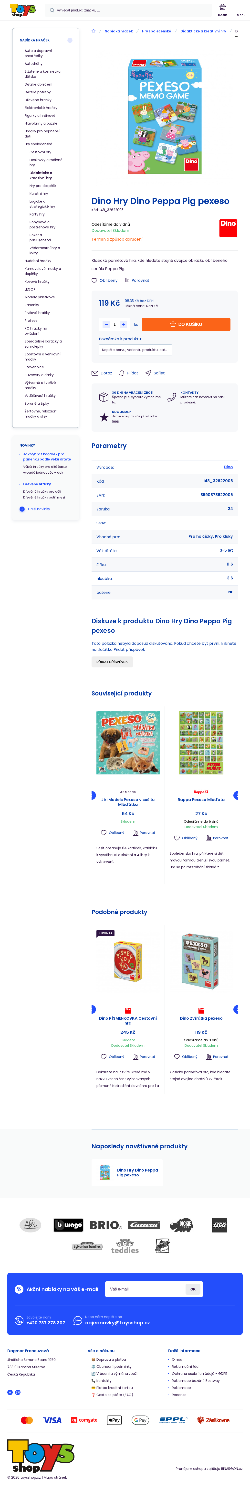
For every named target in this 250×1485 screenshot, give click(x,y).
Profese (31, 320)
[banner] (23, 11)
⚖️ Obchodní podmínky (111, 1366)
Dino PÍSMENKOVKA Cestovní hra (128, 1021)
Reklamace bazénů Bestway (196, 1380)
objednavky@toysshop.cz (117, 1322)
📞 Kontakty (101, 1380)
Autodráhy (33, 63)
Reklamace (181, 1387)
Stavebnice (34, 367)
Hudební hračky (38, 260)
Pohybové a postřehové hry (42, 225)
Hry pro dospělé (43, 185)
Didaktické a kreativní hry (203, 31)
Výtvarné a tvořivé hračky (40, 385)
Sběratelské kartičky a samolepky (43, 344)
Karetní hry (39, 193)
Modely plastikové (40, 297)
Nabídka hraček (119, 31)
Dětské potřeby (38, 92)
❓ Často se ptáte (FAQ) (112, 1394)
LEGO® (30, 289)
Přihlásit (193, 1289)
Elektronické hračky (41, 107)
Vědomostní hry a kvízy (45, 250)
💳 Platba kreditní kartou (112, 1387)
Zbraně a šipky (37, 403)
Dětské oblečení (38, 84)
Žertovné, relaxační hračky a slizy (41, 414)
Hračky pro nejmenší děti (42, 134)
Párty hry (37, 214)
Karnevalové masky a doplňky (43, 271)
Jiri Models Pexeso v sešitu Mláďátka (128, 802)
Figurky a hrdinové (40, 115)
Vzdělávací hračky (40, 395)
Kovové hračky (37, 281)
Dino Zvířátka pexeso (201, 1018)
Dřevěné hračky (38, 100)
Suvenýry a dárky (39, 374)
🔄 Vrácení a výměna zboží (114, 1373)
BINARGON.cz (232, 1468)
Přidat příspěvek (112, 662)
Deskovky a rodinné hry (46, 162)
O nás (177, 1359)
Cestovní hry (40, 152)
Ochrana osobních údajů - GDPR (199, 1373)
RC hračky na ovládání (36, 331)
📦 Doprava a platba (108, 1359)
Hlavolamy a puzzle (41, 123)
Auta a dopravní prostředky (38, 53)
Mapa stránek (55, 1477)
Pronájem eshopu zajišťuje (198, 1468)
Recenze (179, 1394)
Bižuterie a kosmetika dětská (43, 74)
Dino (228, 467)
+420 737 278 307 (45, 1323)
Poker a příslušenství (40, 238)
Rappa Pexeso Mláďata (201, 799)
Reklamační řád (185, 1366)
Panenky (32, 305)
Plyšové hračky (37, 312)
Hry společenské (156, 31)
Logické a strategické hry (42, 204)
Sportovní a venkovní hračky (43, 357)
